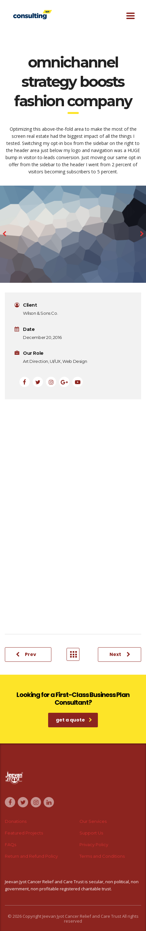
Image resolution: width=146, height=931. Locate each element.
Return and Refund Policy (31, 856)
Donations (15, 821)
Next (120, 654)
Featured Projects (24, 832)
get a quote (74, 720)
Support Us (91, 832)
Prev (26, 654)
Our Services (93, 821)
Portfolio (73, 654)
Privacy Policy (93, 844)
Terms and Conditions (102, 856)
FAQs (10, 844)
